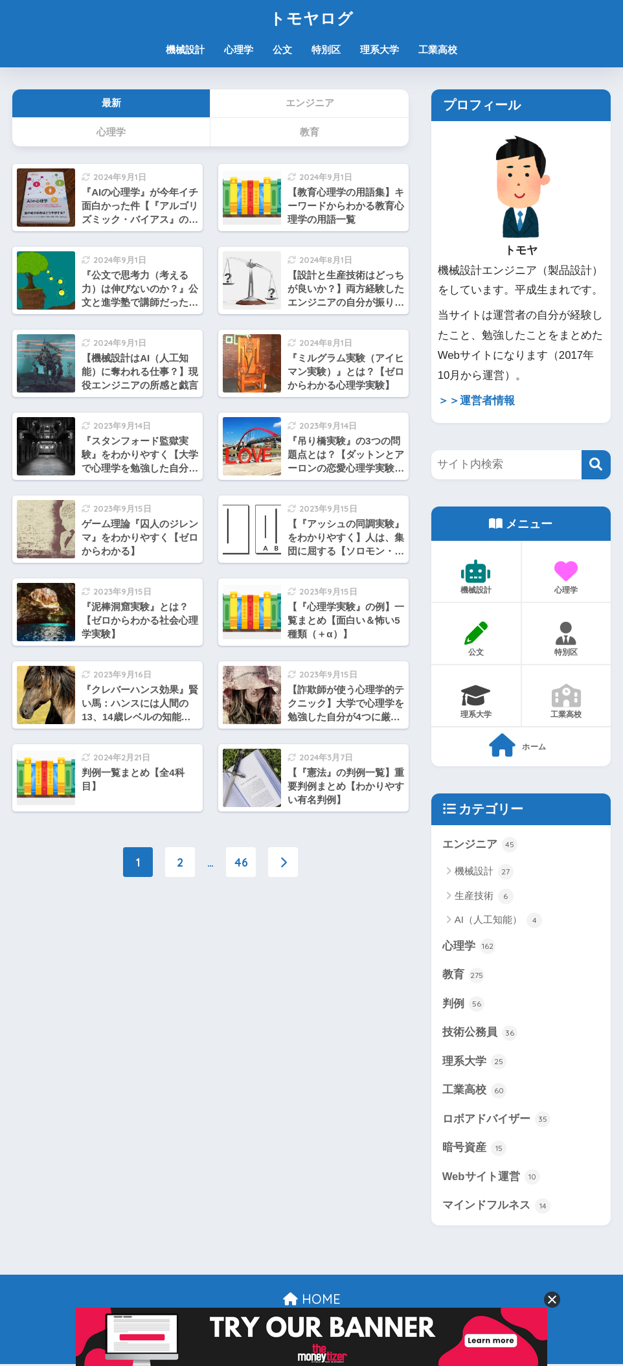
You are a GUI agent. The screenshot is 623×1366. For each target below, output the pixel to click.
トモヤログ (311, 18)
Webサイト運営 (491, 1178)
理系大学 (379, 49)
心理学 (238, 49)
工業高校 (437, 49)
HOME (312, 1300)
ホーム (518, 745)
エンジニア (480, 844)
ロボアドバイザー (496, 1120)
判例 (463, 1004)
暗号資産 (474, 1149)
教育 (463, 975)
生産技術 (484, 896)
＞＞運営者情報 (476, 400)
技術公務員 (480, 1034)
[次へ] (283, 862)
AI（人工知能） (498, 920)
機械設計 (185, 49)
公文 (282, 49)
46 (241, 862)
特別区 (326, 49)
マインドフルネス (496, 1207)
